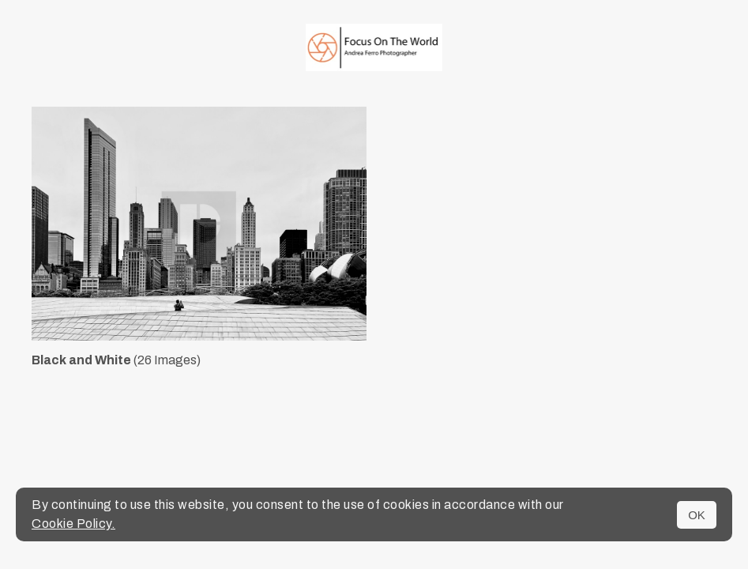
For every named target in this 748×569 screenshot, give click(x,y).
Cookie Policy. (73, 523)
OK (696, 515)
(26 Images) (116, 360)
